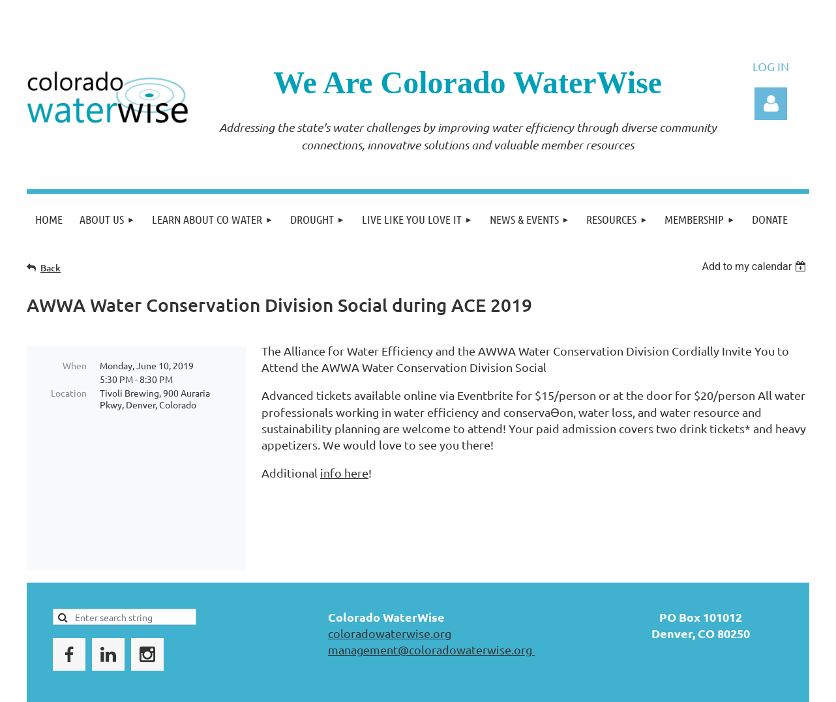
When (75, 365)
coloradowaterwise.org (389, 586)
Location (69, 393)
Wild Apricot (653, 686)
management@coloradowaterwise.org (431, 602)
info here (344, 473)
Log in (770, 103)
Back (50, 268)
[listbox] (755, 266)
